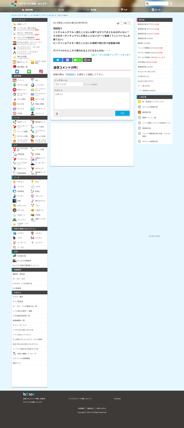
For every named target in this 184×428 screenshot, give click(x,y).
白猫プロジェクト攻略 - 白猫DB (34, 398)
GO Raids (117, 398)
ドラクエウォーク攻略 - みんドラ (80, 398)
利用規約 (81, 408)
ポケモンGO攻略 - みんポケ (33, 3)
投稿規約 (70, 74)
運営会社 (90, 408)
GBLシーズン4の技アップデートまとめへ (111, 54)
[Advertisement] (92, 143)
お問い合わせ (101, 408)
